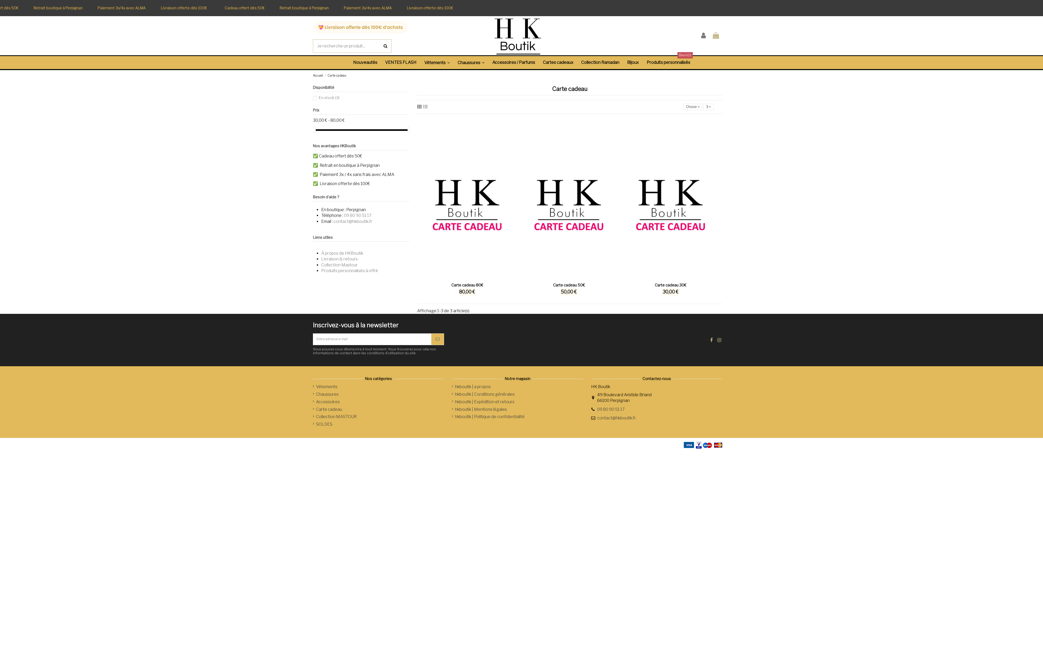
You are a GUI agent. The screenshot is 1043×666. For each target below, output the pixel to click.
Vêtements (326, 392)
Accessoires (328, 407)
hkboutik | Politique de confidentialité (490, 422)
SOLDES (324, 429)
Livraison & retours (339, 258)
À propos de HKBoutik (342, 253)
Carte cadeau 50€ (569, 287)
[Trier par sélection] (688, 108)
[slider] (315, 130)
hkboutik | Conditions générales (485, 399)
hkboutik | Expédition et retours (484, 407)
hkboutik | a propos (473, 392)
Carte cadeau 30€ (670, 287)
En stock (329, 97)
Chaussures (327, 399)
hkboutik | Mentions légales (481, 414)
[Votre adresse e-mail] (372, 342)
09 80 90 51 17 (358, 215)
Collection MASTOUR (336, 422)
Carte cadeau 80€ (467, 287)
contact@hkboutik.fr (352, 221)
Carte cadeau (329, 414)
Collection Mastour (339, 264)
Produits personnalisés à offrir (349, 270)
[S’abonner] (437, 342)
